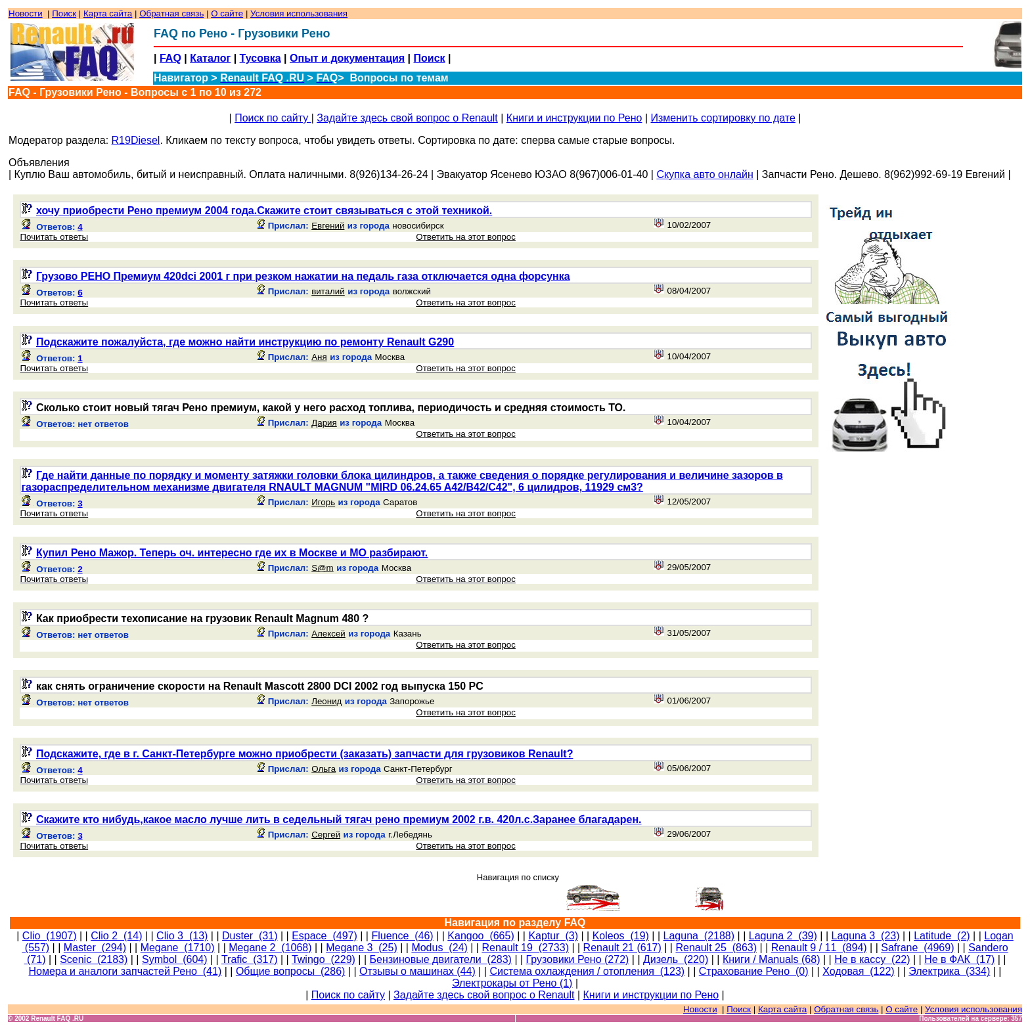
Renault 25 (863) (716, 947)
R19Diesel (136, 140)
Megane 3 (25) (361, 947)
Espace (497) (324, 935)
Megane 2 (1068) (270, 947)
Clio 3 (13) (182, 935)
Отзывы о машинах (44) (417, 971)
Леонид (326, 701)
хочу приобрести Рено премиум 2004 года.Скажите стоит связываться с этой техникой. (264, 210)
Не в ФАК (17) (959, 959)
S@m (322, 568)
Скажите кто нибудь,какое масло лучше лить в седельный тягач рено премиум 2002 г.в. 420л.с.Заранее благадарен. (339, 819)
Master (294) (95, 947)
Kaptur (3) (553, 935)
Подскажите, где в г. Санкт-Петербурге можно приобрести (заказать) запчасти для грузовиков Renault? (304, 753)
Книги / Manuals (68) (771, 959)
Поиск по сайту (273, 117)
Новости (26, 13)
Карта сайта (107, 13)
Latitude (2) (942, 935)
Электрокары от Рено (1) (512, 983)
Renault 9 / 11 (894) (819, 947)
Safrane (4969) (917, 947)
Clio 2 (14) (116, 935)
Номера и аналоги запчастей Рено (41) (124, 971)
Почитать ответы (54, 237)
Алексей (328, 633)
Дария (324, 423)
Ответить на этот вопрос (466, 237)
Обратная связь (171, 13)
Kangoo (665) (480, 935)
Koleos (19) (621, 935)
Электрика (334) (949, 971)
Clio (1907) (49, 935)
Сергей (325, 835)
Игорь (323, 502)
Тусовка (260, 58)
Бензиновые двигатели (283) (441, 959)
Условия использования (298, 13)
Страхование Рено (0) (754, 971)
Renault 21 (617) (622, 947)
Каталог (210, 58)
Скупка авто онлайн (704, 174)
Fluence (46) (402, 935)
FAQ (170, 58)
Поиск (64, 13)
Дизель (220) (675, 959)
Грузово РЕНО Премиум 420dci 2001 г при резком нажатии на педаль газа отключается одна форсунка (303, 276)
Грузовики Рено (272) (577, 959)
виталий (328, 291)
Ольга (323, 769)
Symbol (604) (175, 959)
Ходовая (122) (858, 971)
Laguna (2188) (699, 935)
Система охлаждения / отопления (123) (586, 971)
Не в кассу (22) (872, 959)
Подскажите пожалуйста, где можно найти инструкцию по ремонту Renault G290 (245, 341)
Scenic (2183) (93, 959)
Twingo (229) (323, 959)
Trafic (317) (249, 959)
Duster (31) (249, 935)
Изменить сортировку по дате (722, 117)
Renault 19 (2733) (525, 947)
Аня (318, 357)
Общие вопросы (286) (290, 971)
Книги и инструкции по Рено (574, 117)
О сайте (227, 13)
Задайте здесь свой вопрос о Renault (407, 117)
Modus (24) (439, 947)
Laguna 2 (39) (783, 935)
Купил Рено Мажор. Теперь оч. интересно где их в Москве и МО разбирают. (232, 552)
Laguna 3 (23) (865, 935)
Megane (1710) (178, 947)
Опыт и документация (347, 58)
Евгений (327, 226)
